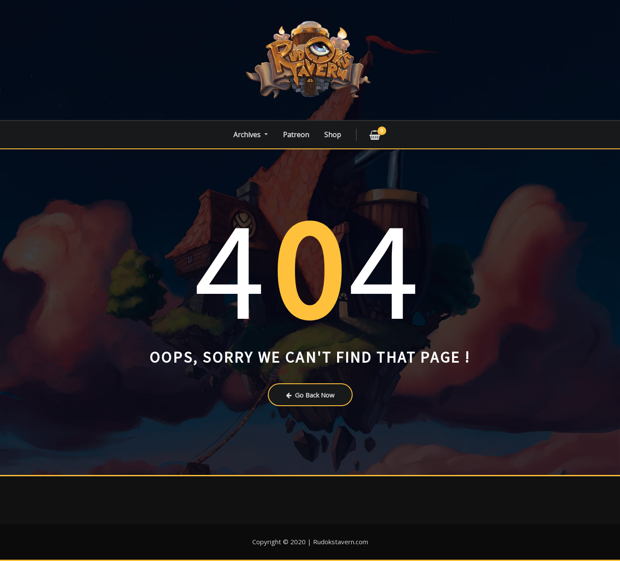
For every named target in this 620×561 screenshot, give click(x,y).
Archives (250, 134)
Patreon (296, 134)
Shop (332, 134)
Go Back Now (310, 395)
